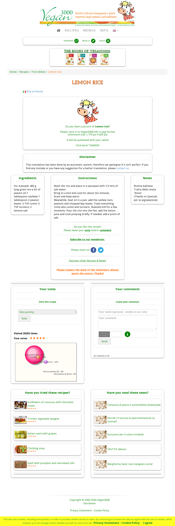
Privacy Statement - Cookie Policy (117, 523)
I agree (147, 523)
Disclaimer (89, 503)
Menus (89, 30)
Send (104, 341)
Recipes (72, 30)
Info (104, 30)
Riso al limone (33, 91)
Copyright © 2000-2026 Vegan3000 (89, 499)
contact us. (122, 168)
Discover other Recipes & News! (87, 260)
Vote (24, 318)
